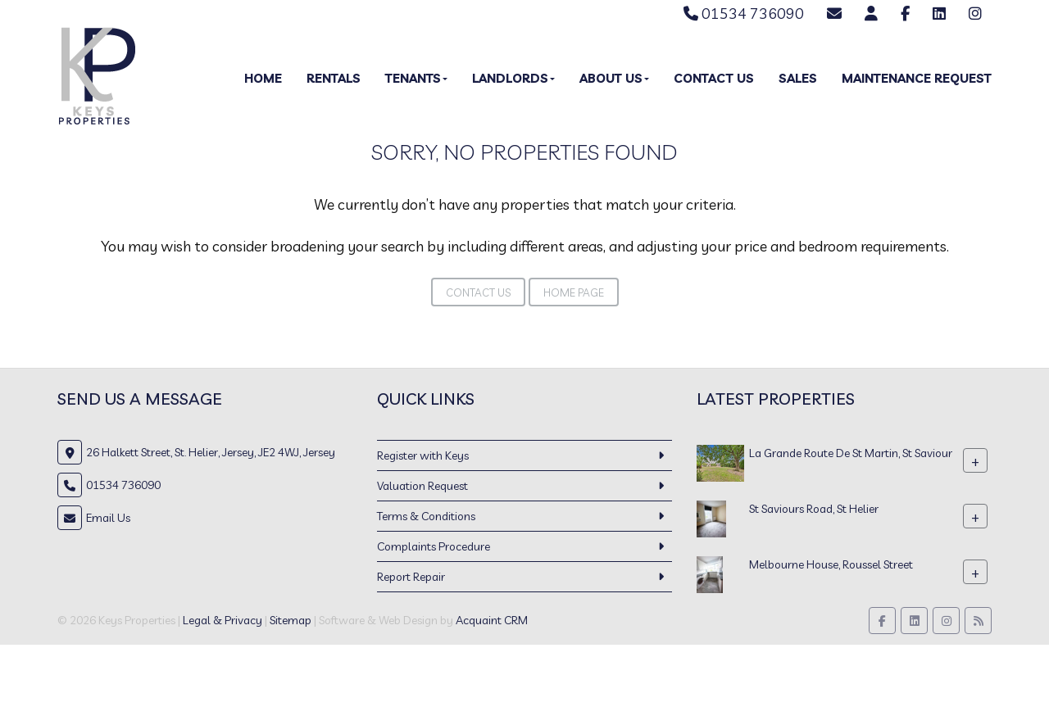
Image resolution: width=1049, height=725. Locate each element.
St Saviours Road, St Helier (814, 508)
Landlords (513, 78)
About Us (614, 78)
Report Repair (411, 576)
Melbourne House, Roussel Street (831, 564)
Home (263, 78)
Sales (798, 78)
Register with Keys (423, 455)
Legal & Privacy (222, 620)
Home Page (573, 292)
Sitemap (290, 620)
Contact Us (714, 78)
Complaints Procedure (433, 546)
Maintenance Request (917, 78)
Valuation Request (422, 485)
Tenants (416, 78)
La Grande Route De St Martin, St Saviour (850, 453)
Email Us (108, 517)
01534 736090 (743, 13)
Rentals (334, 78)
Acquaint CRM (492, 620)
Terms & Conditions (426, 516)
